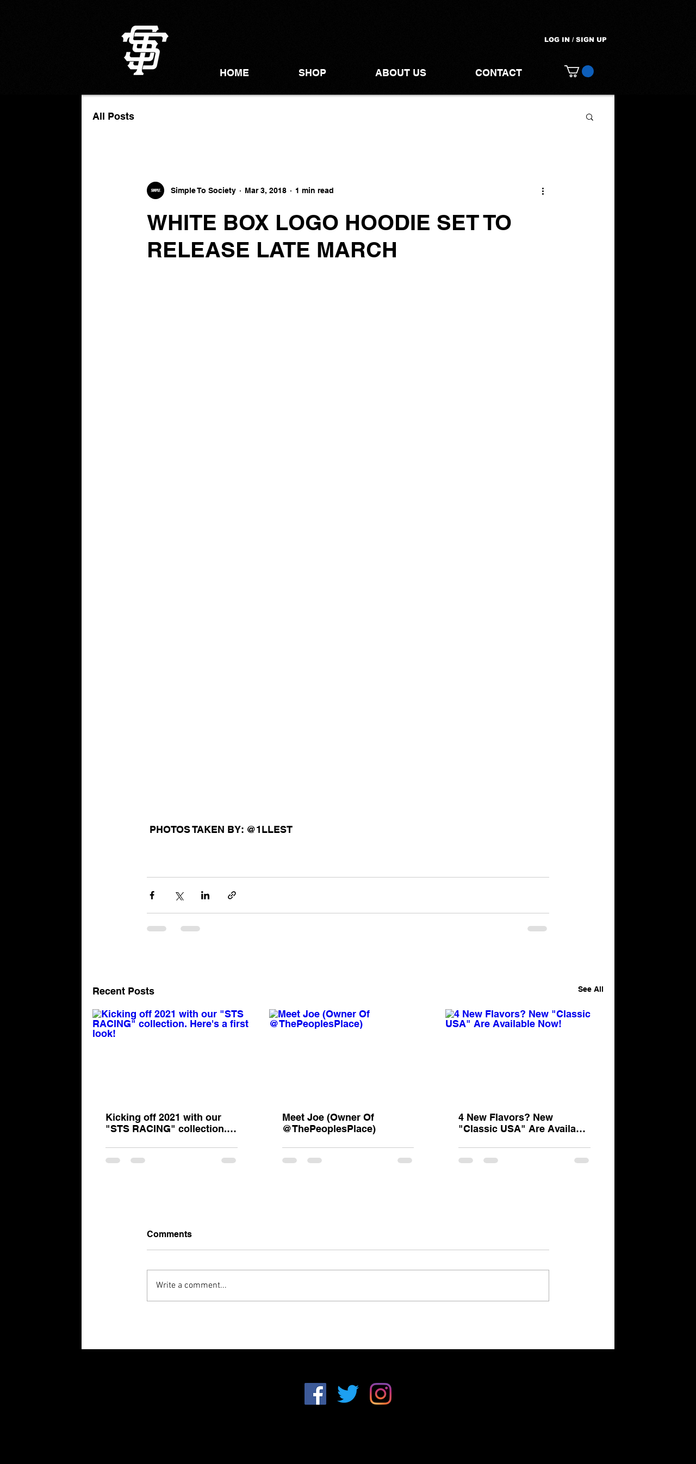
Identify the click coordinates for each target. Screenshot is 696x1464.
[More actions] (542, 190)
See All (591, 989)
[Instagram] (380, 1394)
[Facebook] (315, 1394)
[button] (579, 71)
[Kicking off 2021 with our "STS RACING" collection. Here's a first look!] (171, 1053)
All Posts (113, 116)
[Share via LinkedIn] (205, 895)
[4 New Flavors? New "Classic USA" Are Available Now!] (524, 1053)
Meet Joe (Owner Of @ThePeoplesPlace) (329, 1122)
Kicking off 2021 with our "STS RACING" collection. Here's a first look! (166, 1122)
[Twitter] (348, 1394)
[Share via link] (232, 895)
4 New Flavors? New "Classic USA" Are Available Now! (524, 1122)
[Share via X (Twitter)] (178, 895)
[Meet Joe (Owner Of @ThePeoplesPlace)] (348, 1053)
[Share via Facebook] (152, 895)
